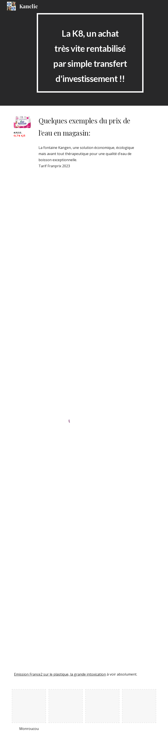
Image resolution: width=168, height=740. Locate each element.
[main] (90, 53)
